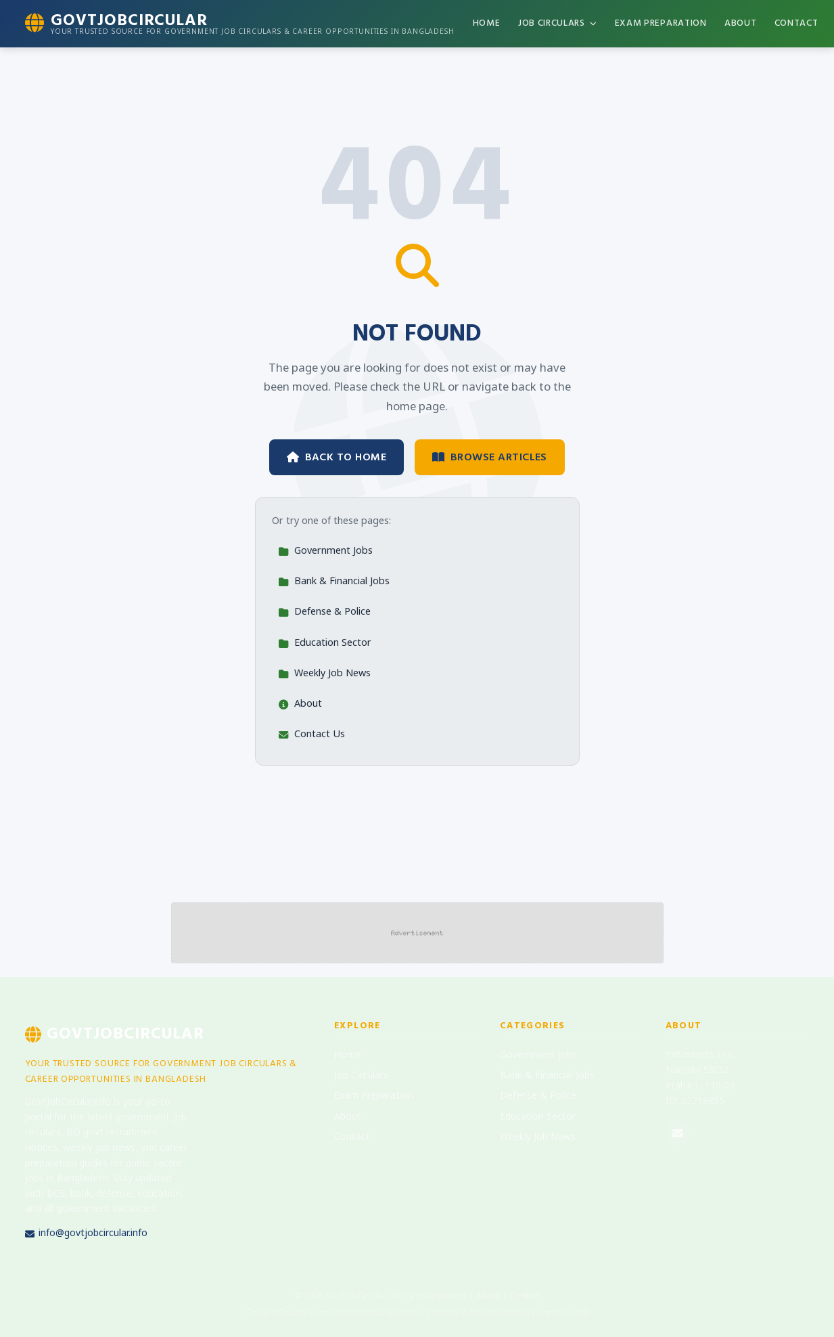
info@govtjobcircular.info (86, 1233)
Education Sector (324, 643)
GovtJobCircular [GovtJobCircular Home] (114, 1033)
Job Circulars (557, 23)
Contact (796, 23)
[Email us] (678, 1133)
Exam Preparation (661, 23)
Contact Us (311, 734)
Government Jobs (325, 551)
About (740, 23)
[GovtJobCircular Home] (240, 23)
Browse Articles (489, 457)
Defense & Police (324, 612)
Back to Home (336, 457)
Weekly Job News (324, 673)
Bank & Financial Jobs (334, 581)
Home (487, 23)
